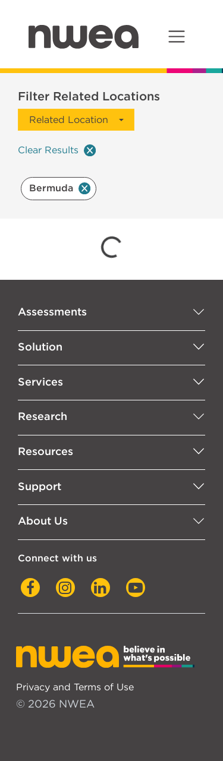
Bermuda (59, 188)
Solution (40, 346)
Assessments (52, 311)
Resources (45, 451)
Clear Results (57, 150)
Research (42, 416)
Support (39, 486)
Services (40, 381)
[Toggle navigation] (176, 36)
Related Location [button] (68, 119)
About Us (43, 520)
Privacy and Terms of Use (75, 687)
